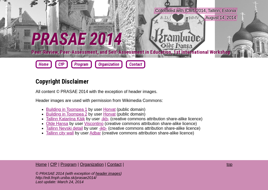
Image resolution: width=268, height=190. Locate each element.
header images (108, 173)
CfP (53, 164)
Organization (92, 164)
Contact (114, 164)
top (229, 164)
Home (41, 164)
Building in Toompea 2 (66, 114)
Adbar (95, 133)
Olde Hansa (57, 123)
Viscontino (94, 123)
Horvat (109, 109)
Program (68, 164)
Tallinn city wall (60, 133)
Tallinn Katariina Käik (65, 119)
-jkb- (105, 119)
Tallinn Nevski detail (64, 128)
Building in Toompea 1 (66, 109)
